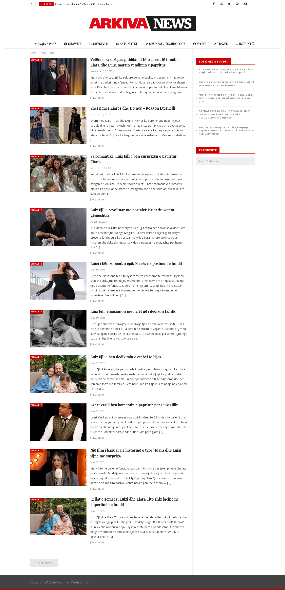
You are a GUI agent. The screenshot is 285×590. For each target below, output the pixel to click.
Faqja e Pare (45, 44)
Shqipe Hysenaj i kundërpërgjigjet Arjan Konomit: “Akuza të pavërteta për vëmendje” (226, 130)
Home (33, 53)
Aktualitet (126, 44)
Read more (98, 98)
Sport (199, 44)
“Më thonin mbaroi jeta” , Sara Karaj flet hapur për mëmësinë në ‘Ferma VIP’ (226, 98)
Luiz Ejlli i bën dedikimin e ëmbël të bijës (125, 356)
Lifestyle (47, 4)
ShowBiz (72, 44)
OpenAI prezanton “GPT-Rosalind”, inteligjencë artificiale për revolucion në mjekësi (225, 114)
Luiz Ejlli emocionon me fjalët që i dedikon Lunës (133, 311)
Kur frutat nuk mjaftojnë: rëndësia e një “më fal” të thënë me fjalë (226, 71)
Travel (221, 44)
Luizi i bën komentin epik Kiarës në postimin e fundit (136, 263)
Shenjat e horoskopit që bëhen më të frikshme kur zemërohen (85, 4)
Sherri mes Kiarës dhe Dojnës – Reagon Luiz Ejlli (132, 108)
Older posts (44, 563)
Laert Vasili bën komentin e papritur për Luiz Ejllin (134, 404)
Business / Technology (165, 44)
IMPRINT (243, 44)
